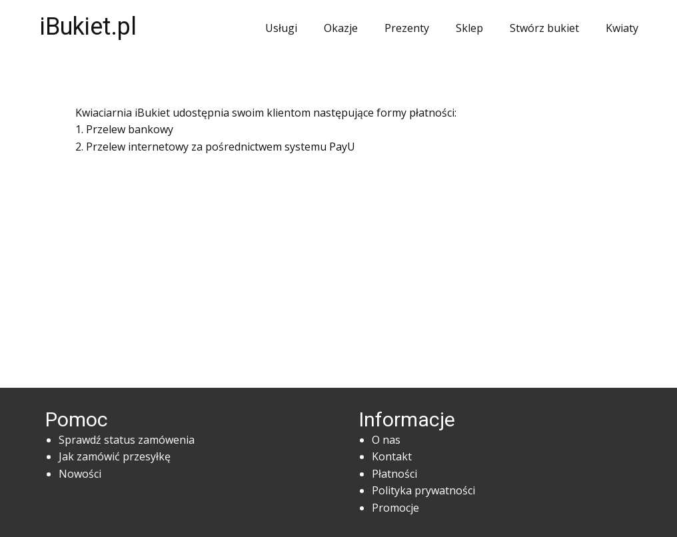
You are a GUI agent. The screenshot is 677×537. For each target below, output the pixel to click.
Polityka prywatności (423, 490)
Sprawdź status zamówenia (127, 439)
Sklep (469, 28)
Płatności (394, 473)
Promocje (395, 507)
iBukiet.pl (88, 27)
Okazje (341, 28)
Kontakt (392, 456)
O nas (386, 439)
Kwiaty (622, 28)
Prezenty (406, 28)
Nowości (80, 473)
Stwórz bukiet (544, 28)
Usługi (281, 28)
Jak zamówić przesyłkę (115, 456)
